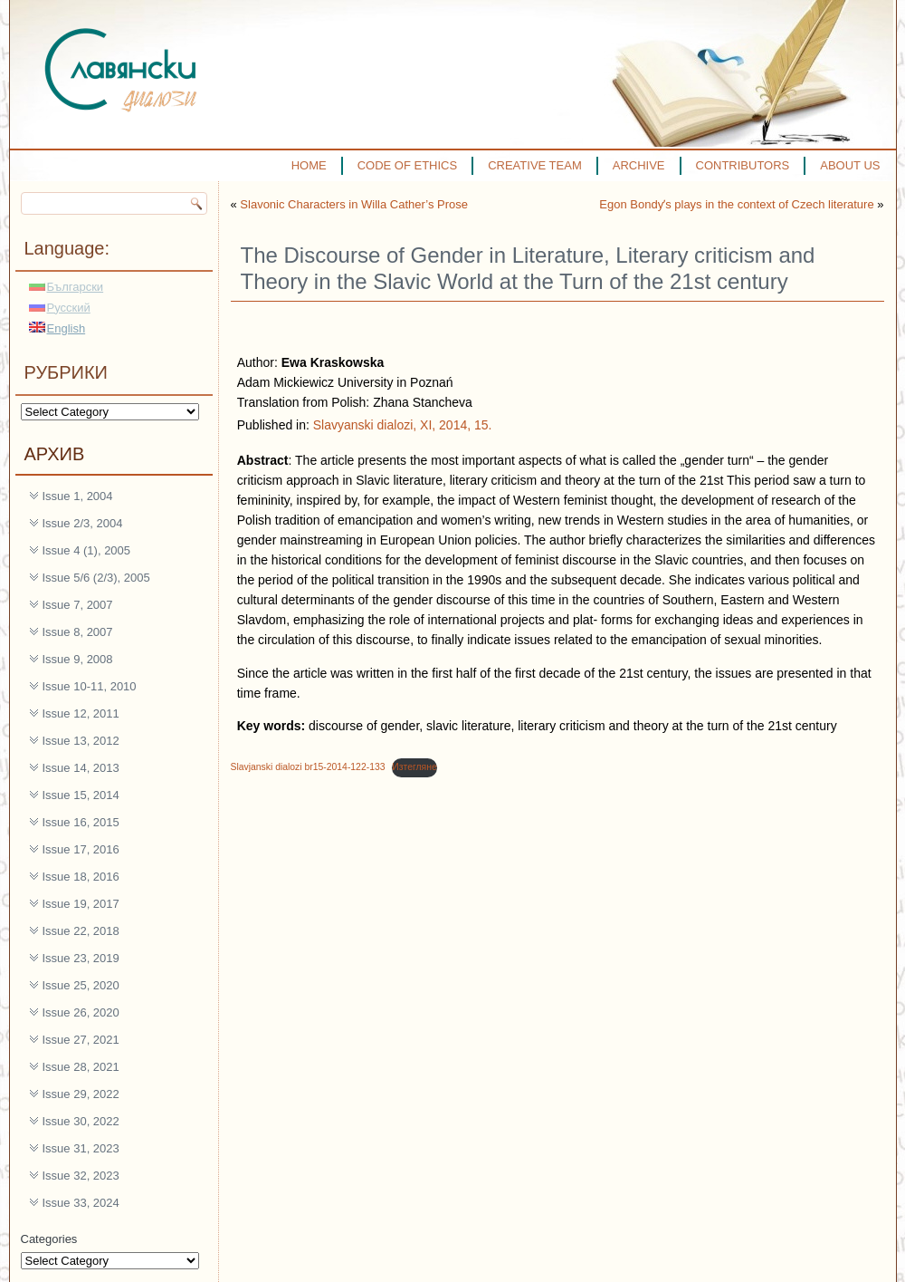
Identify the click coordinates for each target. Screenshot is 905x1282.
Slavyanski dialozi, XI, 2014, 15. (402, 425)
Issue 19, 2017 (81, 904)
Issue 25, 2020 (81, 985)
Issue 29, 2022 (81, 1094)
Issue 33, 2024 (81, 1203)
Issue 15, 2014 (81, 795)
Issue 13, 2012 (81, 740)
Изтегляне (414, 767)
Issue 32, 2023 (81, 1175)
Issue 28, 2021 (81, 1067)
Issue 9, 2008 (78, 659)
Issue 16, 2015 (81, 822)
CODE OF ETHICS (407, 165)
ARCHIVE (639, 165)
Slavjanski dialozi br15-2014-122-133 (308, 767)
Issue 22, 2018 (81, 931)
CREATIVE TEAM (535, 165)
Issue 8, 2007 (78, 632)
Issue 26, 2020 (81, 1012)
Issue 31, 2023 (81, 1148)
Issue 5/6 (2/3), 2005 (96, 577)
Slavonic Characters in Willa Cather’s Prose (354, 204)
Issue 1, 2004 (78, 496)
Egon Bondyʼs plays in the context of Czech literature (736, 204)
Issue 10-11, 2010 (90, 686)
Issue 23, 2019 (81, 958)
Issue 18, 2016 (81, 876)
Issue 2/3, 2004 (83, 523)
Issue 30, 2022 (81, 1121)
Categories (49, 1239)
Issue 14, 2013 (81, 768)
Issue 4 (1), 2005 (87, 550)
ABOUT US (850, 165)
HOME (309, 165)
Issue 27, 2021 (81, 1039)
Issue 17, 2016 (81, 849)
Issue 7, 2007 (78, 605)
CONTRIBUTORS (743, 165)
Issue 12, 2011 (81, 713)
